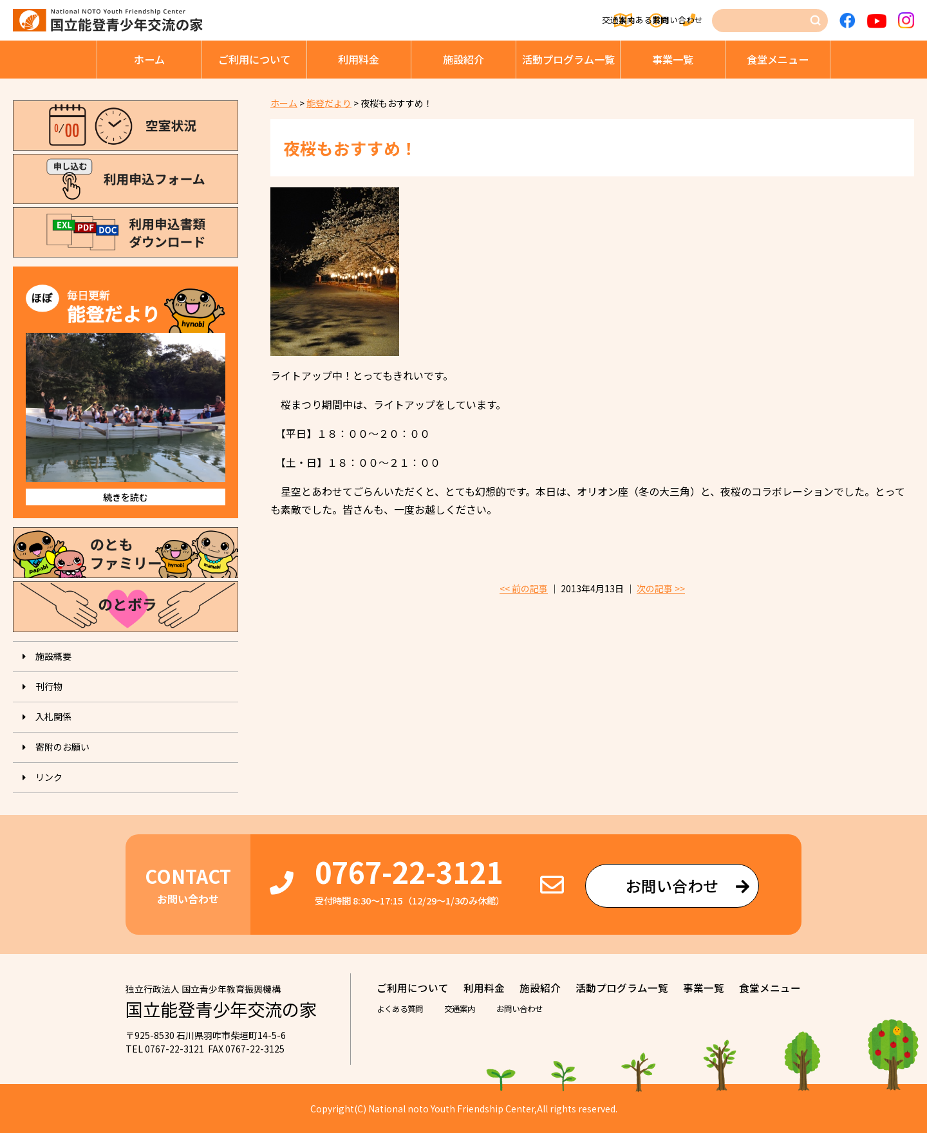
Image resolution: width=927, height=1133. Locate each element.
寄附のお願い (62, 746)
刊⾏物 (48, 686)
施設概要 (53, 656)
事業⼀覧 (672, 59)
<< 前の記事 (524, 588)
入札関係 (53, 716)
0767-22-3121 (409, 871)
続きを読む (125, 497)
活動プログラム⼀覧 (568, 59)
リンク (48, 777)
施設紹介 (463, 59)
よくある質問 (588, 20)
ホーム (149, 59)
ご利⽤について (254, 59)
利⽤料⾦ (358, 59)
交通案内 (509, 20)
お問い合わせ (677, 20)
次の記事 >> (661, 588)
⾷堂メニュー (778, 59)
